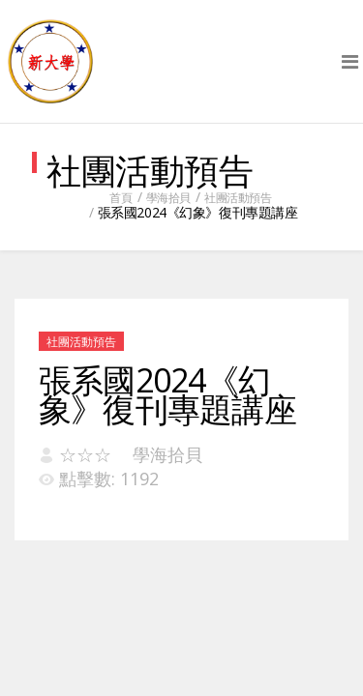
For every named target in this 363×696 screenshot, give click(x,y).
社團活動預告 (237, 197)
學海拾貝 (168, 197)
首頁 (120, 197)
